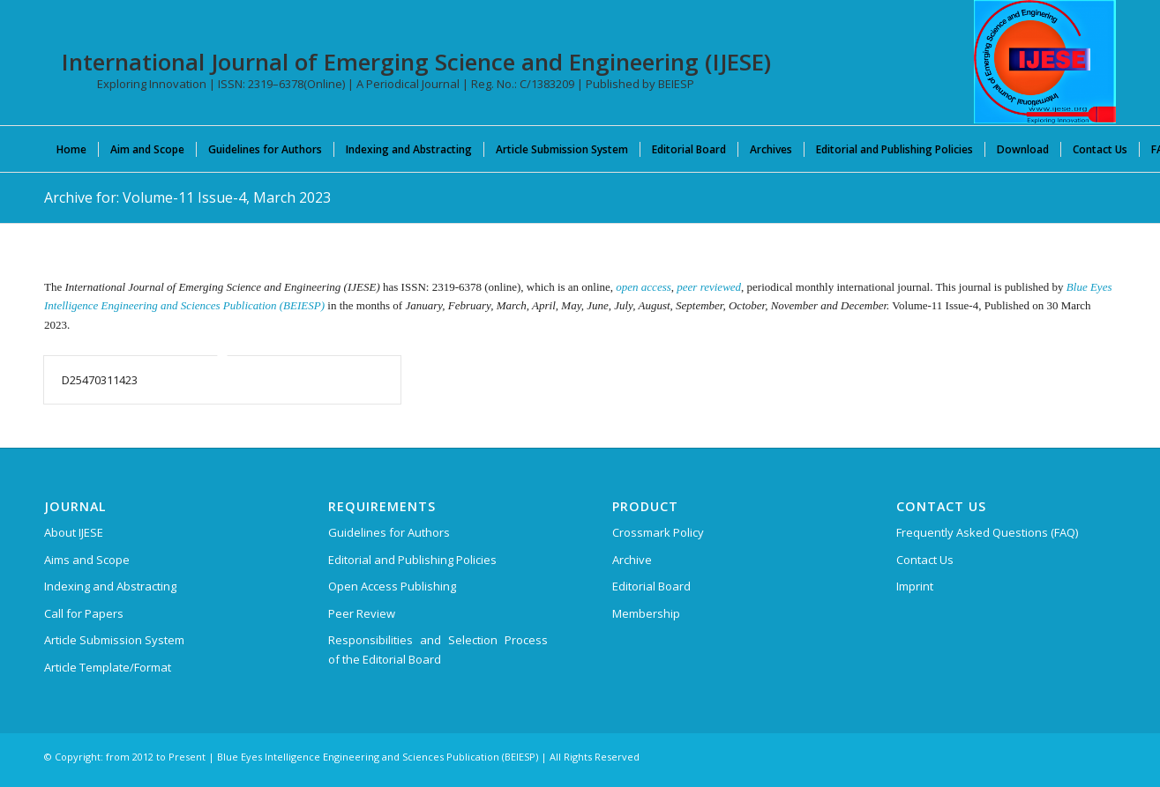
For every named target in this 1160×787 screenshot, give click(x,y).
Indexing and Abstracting (110, 586)
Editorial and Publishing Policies (412, 560)
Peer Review (361, 613)
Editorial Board (651, 586)
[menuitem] (71, 149)
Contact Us (925, 560)
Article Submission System (114, 640)
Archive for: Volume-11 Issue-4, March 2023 (187, 197)
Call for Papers (83, 613)
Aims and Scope (87, 560)
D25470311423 (100, 380)
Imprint (914, 586)
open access (643, 286)
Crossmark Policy (658, 532)
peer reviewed (709, 286)
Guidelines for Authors (389, 532)
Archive (632, 560)
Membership (646, 613)
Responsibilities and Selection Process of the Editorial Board (438, 649)
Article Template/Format (107, 667)
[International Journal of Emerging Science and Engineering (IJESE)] (1045, 61)
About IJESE (73, 532)
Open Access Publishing (392, 586)
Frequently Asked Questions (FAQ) (987, 532)
